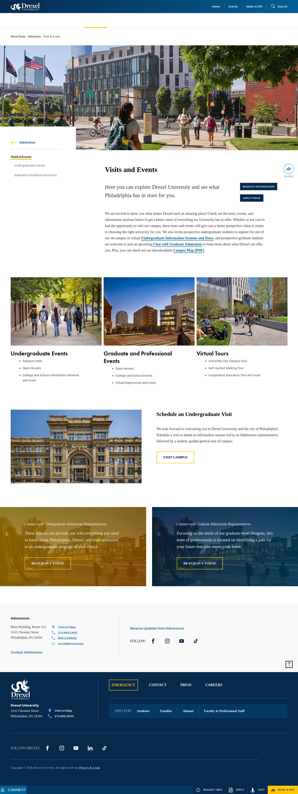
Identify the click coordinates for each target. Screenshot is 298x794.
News (216, 6)
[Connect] (13, 789)
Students (143, 711)
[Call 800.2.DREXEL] (68, 638)
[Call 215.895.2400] (68, 633)
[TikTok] (195, 641)
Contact (158, 685)
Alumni (188, 711)
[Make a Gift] (283, 790)
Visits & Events (21, 157)
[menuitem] (42, 20)
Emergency (123, 685)
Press (185, 685)
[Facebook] (153, 641)
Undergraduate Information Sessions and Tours (177, 238)
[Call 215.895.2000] (61, 716)
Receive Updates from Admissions (157, 628)
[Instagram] (167, 641)
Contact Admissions (27, 652)
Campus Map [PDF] (188, 250)
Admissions (34, 36)
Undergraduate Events (29, 165)
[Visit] (257, 790)
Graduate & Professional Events (35, 175)
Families (166, 711)
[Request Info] (209, 790)
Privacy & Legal (89, 767)
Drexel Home (18, 36)
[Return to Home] (25, 6)
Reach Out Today (47, 563)
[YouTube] (181, 641)
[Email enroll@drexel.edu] (68, 644)
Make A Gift (254, 6)
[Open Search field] (279, 6)
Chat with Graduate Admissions (177, 244)
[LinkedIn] (90, 748)
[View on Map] (68, 627)
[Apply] (236, 790)
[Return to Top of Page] (289, 664)
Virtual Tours (212, 353)
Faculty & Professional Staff (224, 711)
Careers (213, 685)
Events (233, 6)
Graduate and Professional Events (138, 357)
